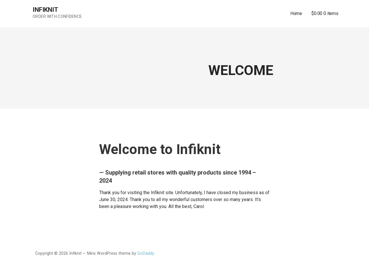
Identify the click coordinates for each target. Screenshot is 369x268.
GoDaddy (145, 253)
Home (296, 13)
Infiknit (45, 9)
